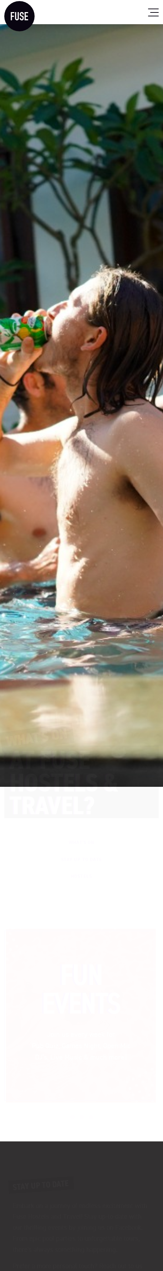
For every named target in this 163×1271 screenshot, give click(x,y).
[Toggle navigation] (153, 12)
